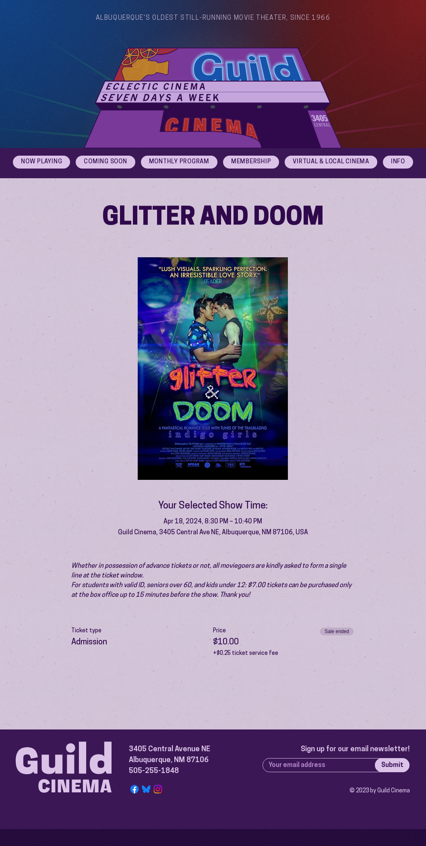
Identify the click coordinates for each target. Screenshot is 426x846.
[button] (398, 162)
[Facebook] (134, 789)
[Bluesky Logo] (146, 789)
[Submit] (392, 765)
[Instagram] (157, 789)
